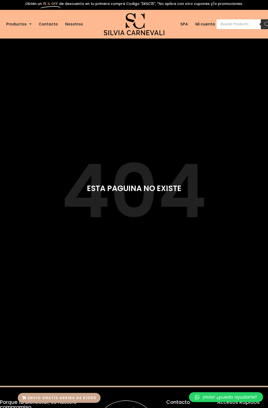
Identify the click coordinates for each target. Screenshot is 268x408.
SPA (184, 24)
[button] (59, 398)
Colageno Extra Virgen (142, 253)
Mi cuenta (205, 24)
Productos (18, 24)
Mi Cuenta (148, 264)
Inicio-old (70, 253)
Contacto (48, 24)
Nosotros (74, 24)
